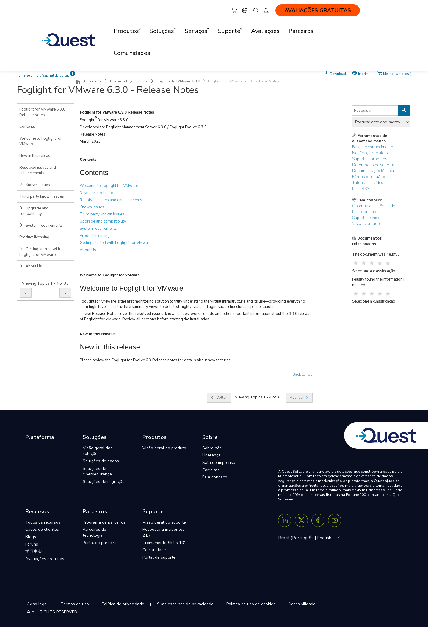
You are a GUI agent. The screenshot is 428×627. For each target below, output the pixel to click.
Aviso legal (37, 604)
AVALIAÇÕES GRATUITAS (317, 10)
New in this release (35, 155)
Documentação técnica (129, 81)
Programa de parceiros (104, 522)
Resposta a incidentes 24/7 (163, 532)
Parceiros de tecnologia (94, 532)
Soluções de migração (104, 481)
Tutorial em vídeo (367, 182)
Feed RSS (360, 188)
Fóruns (31, 544)
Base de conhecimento (372, 147)
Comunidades (132, 53)
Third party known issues (41, 196)
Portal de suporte (158, 557)
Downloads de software (374, 165)
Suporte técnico (366, 217)
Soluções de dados (101, 461)
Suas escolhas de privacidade (185, 604)
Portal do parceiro (100, 543)
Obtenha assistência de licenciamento (373, 209)
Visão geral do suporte (164, 522)
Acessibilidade (302, 604)
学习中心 (33, 551)
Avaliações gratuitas (44, 559)
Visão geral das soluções (97, 451)
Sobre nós (212, 448)
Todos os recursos (42, 522)
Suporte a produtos (369, 159)
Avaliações (265, 31)
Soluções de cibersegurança (97, 471)
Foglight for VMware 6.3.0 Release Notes (42, 112)
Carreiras (211, 470)
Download (338, 73)
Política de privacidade (123, 604)
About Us (30, 266)
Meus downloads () (397, 73)
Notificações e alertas (371, 153)
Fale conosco (214, 477)
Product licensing (34, 237)
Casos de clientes (42, 529)
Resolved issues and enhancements (37, 170)
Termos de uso (75, 604)
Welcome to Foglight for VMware (40, 141)
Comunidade (154, 550)
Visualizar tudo (366, 223)
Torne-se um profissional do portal (43, 75)
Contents (27, 126)
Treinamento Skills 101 (164, 543)
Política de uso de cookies (250, 604)
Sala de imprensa (218, 462)
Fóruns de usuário (368, 176)
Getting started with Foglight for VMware (39, 251)
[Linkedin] (284, 520)
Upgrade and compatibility (33, 211)
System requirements (41, 225)
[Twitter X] (301, 520)
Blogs (30, 537)
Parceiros (301, 31)
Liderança (211, 455)
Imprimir (364, 73)
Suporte (95, 81)
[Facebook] (317, 520)
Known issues (34, 185)
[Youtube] (334, 520)
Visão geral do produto (164, 448)
